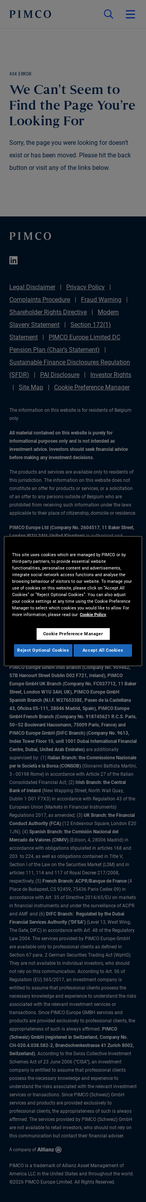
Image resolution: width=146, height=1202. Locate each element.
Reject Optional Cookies (43, 650)
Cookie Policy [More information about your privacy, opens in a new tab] (93, 614)
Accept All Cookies (103, 650)
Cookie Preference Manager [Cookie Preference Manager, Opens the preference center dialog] (73, 633)
